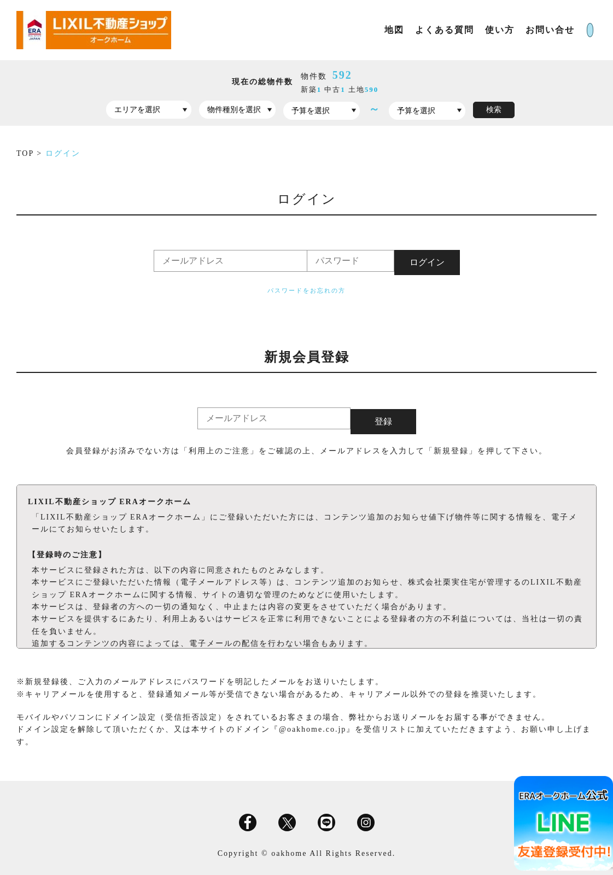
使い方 (462, 29)
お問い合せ (512, 29)
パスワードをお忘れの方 (306, 290)
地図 (356, 29)
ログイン (573, 29)
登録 (383, 419)
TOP (26, 153)
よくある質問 (406, 29)
